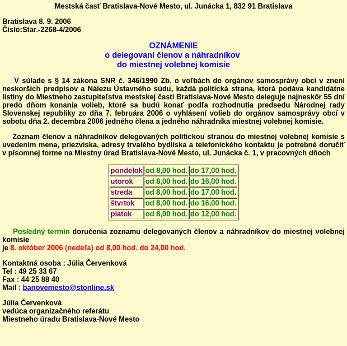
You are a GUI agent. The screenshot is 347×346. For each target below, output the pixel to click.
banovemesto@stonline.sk (68, 287)
